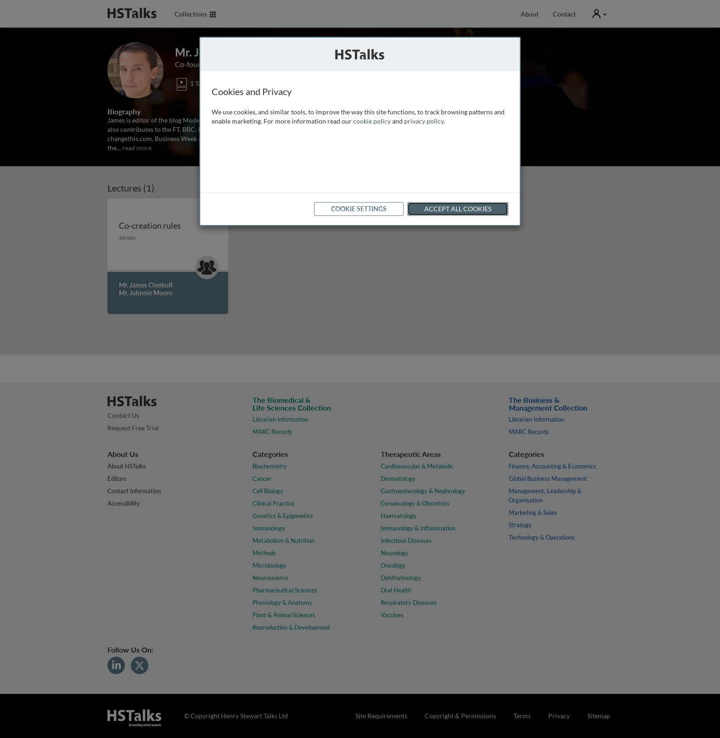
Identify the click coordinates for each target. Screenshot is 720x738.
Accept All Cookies (457, 209)
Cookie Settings (359, 209)
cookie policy (372, 121)
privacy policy (424, 121)
